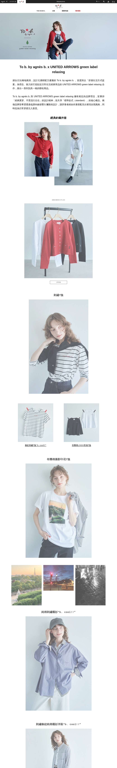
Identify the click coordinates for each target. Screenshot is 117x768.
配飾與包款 (65, 11)
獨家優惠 (77, 11)
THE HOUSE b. (41, 11)
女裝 (53, 11)
